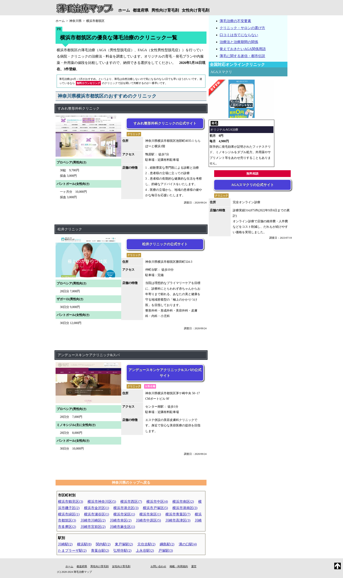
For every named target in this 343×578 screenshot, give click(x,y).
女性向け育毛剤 (195, 10)
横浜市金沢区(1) (96, 508)
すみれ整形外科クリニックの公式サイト (164, 123)
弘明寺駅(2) (122, 550)
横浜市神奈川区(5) (102, 501)
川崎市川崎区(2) (93, 520)
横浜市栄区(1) (124, 514)
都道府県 (141, 10)
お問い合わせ (158, 566)
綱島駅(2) (167, 544)
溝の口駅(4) (188, 544)
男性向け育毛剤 (165, 10)
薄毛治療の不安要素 (235, 21)
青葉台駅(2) (100, 550)
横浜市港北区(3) (125, 508)
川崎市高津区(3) (178, 520)
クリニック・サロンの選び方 (242, 28)
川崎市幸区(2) (120, 520)
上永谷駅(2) (145, 550)
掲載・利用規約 (179, 566)
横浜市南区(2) (183, 501)
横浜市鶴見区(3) (70, 501)
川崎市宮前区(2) (93, 527)
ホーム (124, 10)
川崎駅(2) (65, 544)
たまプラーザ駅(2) (72, 550)
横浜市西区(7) (131, 501)
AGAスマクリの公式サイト (252, 185)
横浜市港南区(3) (185, 508)
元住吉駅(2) (146, 544)
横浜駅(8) (84, 544)
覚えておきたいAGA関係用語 (243, 49)
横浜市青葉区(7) (178, 514)
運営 (193, 566)
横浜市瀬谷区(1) (96, 514)
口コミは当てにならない (239, 35)
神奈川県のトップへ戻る (131, 482)
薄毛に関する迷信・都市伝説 (242, 56)
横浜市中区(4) (157, 501)
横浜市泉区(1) (150, 514)
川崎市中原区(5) (148, 520)
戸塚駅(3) (165, 550)
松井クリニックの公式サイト (165, 244)
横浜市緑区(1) (69, 514)
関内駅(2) (103, 544)
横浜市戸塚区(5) (155, 508)
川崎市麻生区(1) (122, 527)
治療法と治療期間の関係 (239, 42)
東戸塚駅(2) (124, 544)
